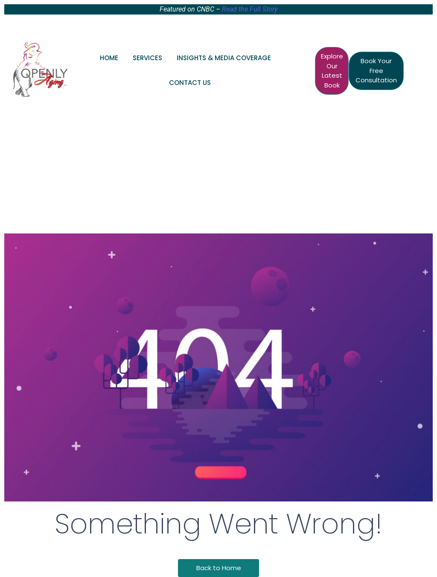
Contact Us (190, 82)
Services (147, 57)
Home (109, 57)
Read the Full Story (249, 9)
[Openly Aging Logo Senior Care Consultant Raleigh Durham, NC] (40, 69)
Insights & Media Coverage (224, 57)
